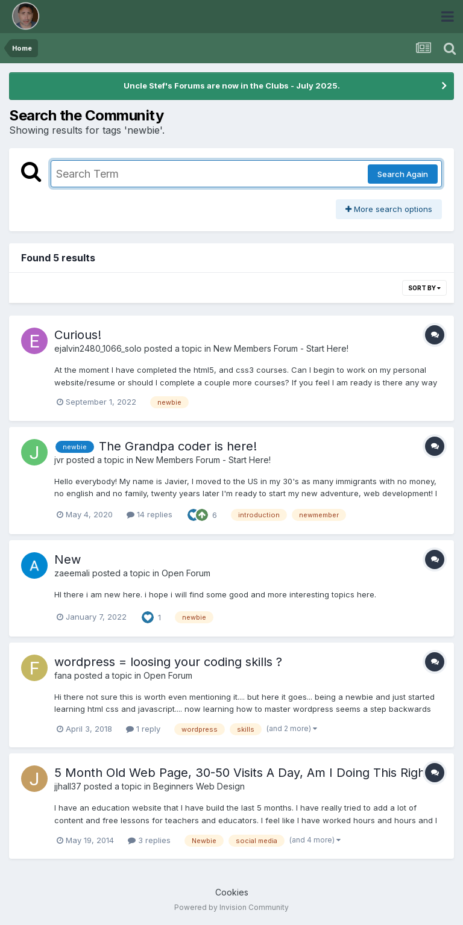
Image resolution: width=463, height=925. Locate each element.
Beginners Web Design (199, 786)
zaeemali (72, 573)
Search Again (402, 174)
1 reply (143, 728)
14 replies (149, 514)
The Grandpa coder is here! (178, 446)
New (67, 559)
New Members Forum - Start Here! (280, 348)
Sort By (424, 287)
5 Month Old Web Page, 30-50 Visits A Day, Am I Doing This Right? (244, 772)
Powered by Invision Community (231, 907)
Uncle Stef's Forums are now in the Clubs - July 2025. (232, 85)
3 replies (149, 840)
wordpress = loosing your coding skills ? (168, 662)
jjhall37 (67, 786)
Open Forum (186, 573)
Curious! (77, 335)
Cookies (231, 892)
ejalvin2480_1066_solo (98, 348)
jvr (59, 460)
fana (63, 675)
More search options (388, 209)
